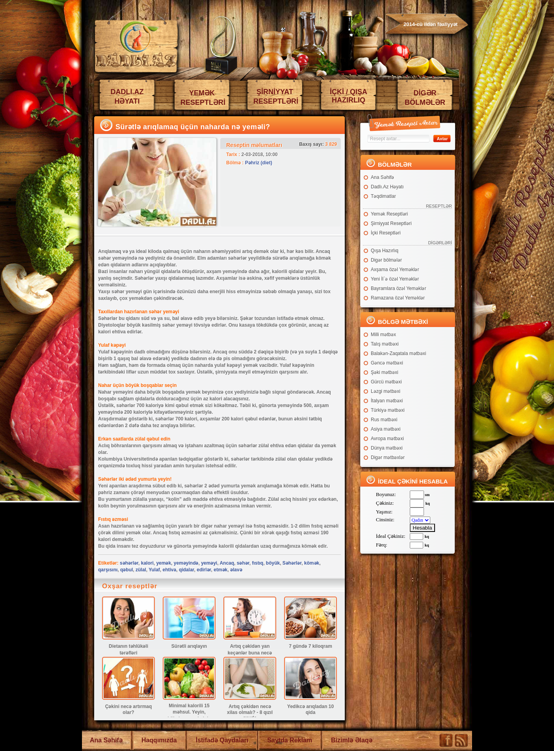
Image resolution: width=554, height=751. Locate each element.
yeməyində (186, 563)
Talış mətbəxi (385, 344)
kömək (311, 563)
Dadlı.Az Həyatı (387, 187)
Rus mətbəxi (384, 419)
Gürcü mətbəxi (386, 382)
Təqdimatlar (383, 196)
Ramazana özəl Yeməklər (398, 298)
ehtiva (170, 570)
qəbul (126, 570)
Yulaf (154, 570)
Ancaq (226, 563)
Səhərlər (292, 563)
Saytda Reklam (289, 740)
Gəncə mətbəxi (387, 363)
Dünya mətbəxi (387, 448)
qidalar (186, 570)
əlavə (236, 570)
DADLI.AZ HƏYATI (127, 96)
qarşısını (107, 570)
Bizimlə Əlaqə (351, 740)
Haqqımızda (159, 740)
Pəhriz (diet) (258, 162)
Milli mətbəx (383, 334)
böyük (273, 563)
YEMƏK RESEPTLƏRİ (202, 97)
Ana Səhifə (382, 177)
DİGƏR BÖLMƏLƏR (425, 97)
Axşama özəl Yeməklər (395, 269)
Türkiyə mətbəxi (388, 410)
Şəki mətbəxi (384, 372)
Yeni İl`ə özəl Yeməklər (395, 279)
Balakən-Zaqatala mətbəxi (398, 353)
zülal (141, 570)
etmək (220, 570)
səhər (243, 563)
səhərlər (129, 563)
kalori (147, 563)
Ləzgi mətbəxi (385, 391)
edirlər (204, 570)
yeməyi (209, 563)
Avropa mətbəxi (387, 438)
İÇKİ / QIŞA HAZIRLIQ (348, 96)
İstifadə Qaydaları (222, 740)
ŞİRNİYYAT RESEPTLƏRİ (275, 96)
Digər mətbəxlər (388, 457)
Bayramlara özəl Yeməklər (398, 288)
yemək (163, 563)
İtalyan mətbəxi (387, 400)
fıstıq (257, 563)
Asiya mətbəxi (385, 429)
